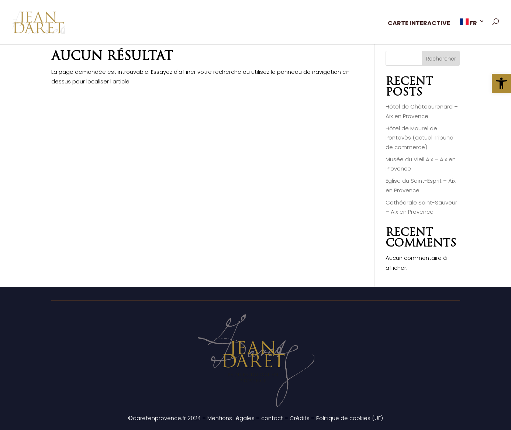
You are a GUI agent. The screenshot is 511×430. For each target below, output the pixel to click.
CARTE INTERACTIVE (419, 24)
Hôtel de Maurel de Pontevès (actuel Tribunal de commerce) (420, 137)
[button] (501, 83)
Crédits (300, 418)
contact (272, 418)
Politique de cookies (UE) (349, 418)
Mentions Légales (231, 418)
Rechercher (441, 58)
